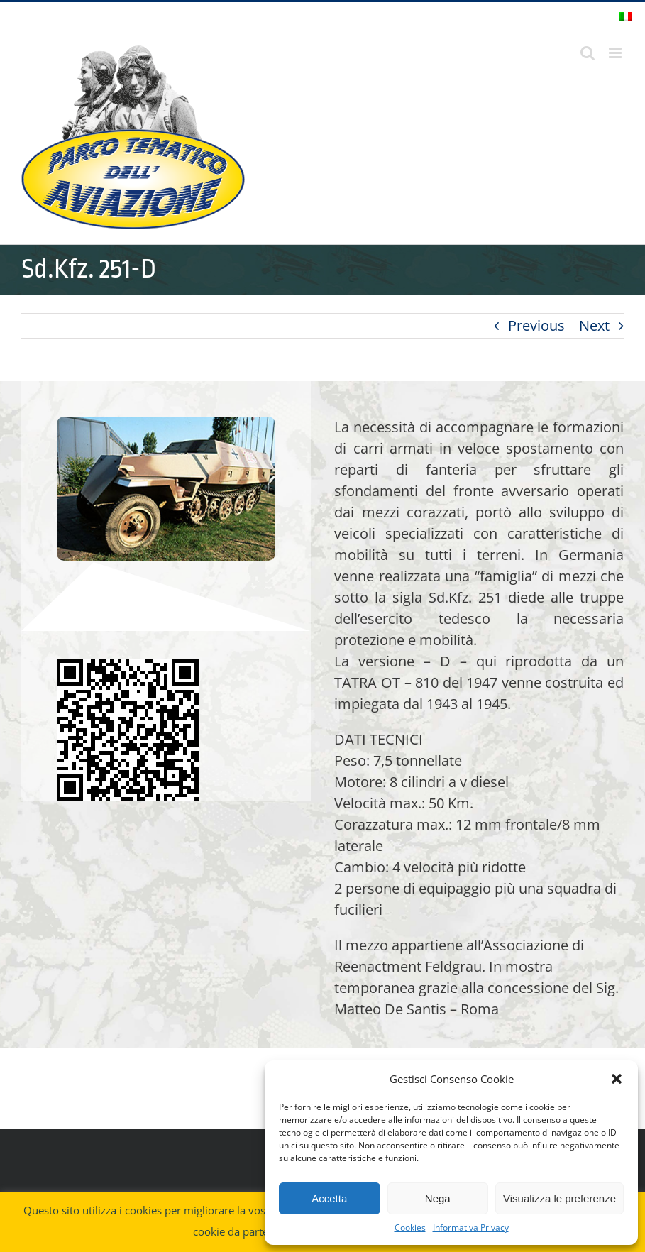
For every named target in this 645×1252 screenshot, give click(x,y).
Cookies (410, 1227)
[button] (617, 1079)
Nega (438, 1198)
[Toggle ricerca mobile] (587, 52)
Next (594, 325)
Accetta (329, 1198)
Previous (536, 325)
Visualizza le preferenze (559, 1198)
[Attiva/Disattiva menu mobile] (616, 52)
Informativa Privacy (471, 1227)
